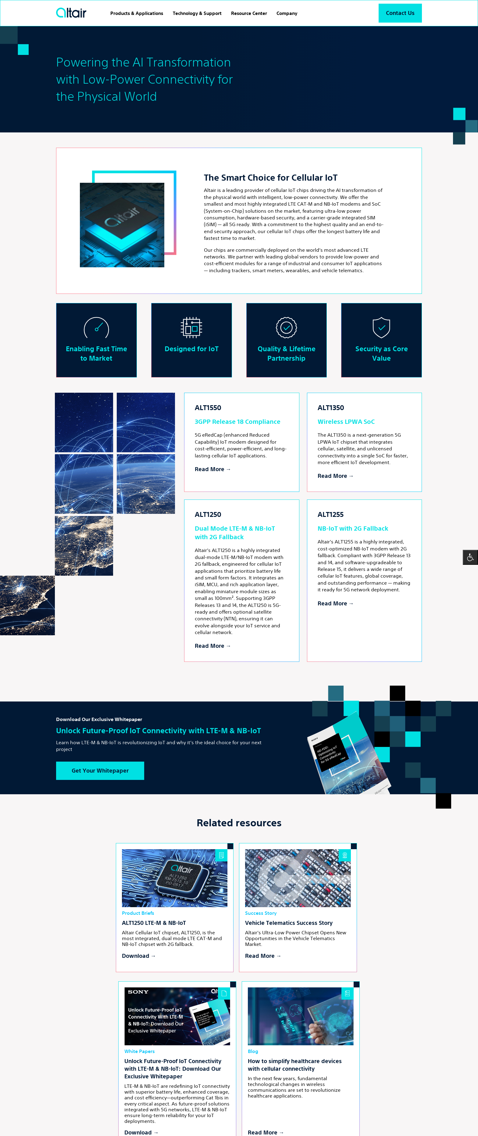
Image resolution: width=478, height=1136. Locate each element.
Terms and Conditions (76, 1116)
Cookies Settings (183, 1116)
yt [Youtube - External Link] (211, 1094)
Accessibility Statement (226, 1116)
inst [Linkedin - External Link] (197, 1094)
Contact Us (400, 12)
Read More (209, 469)
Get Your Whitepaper (101, 770)
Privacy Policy (115, 1116)
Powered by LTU (128, 1124)
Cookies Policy (148, 1116)
